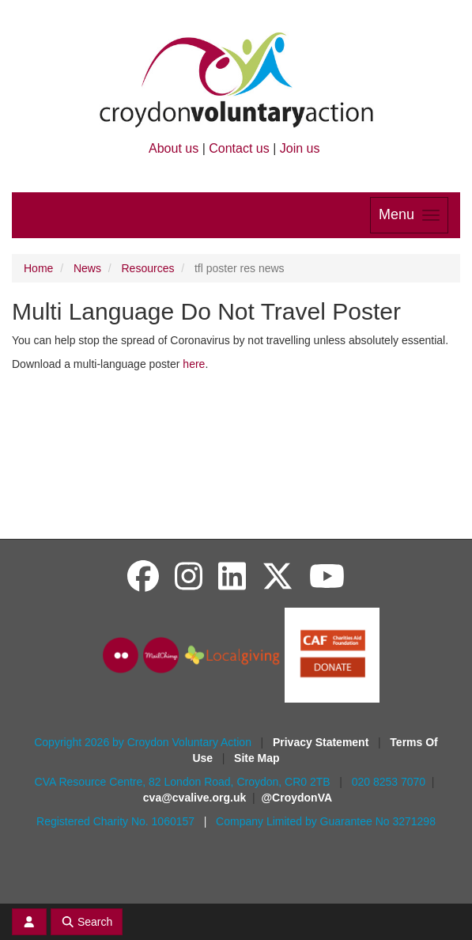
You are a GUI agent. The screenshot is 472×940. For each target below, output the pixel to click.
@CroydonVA (296, 797)
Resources (148, 268)
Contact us (239, 148)
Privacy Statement (322, 742)
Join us (300, 148)
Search (87, 921)
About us (173, 148)
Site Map (257, 758)
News (87, 268)
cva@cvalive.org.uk (194, 797)
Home (38, 268)
